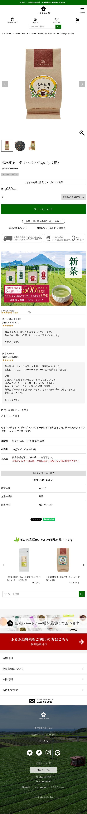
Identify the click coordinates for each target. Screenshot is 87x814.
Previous (5, 84)
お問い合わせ (43, 741)
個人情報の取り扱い (43, 728)
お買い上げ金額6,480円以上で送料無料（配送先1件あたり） (43, 2)
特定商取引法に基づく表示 (43, 735)
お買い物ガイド (12, 20)
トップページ (7, 34)
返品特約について (18, 227)
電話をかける (43, 770)
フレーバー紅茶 (36, 34)
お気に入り (57, 20)
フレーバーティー (21, 34)
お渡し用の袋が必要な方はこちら (42, 221)
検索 (58, 27)
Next (82, 84)
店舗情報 (7, 658)
